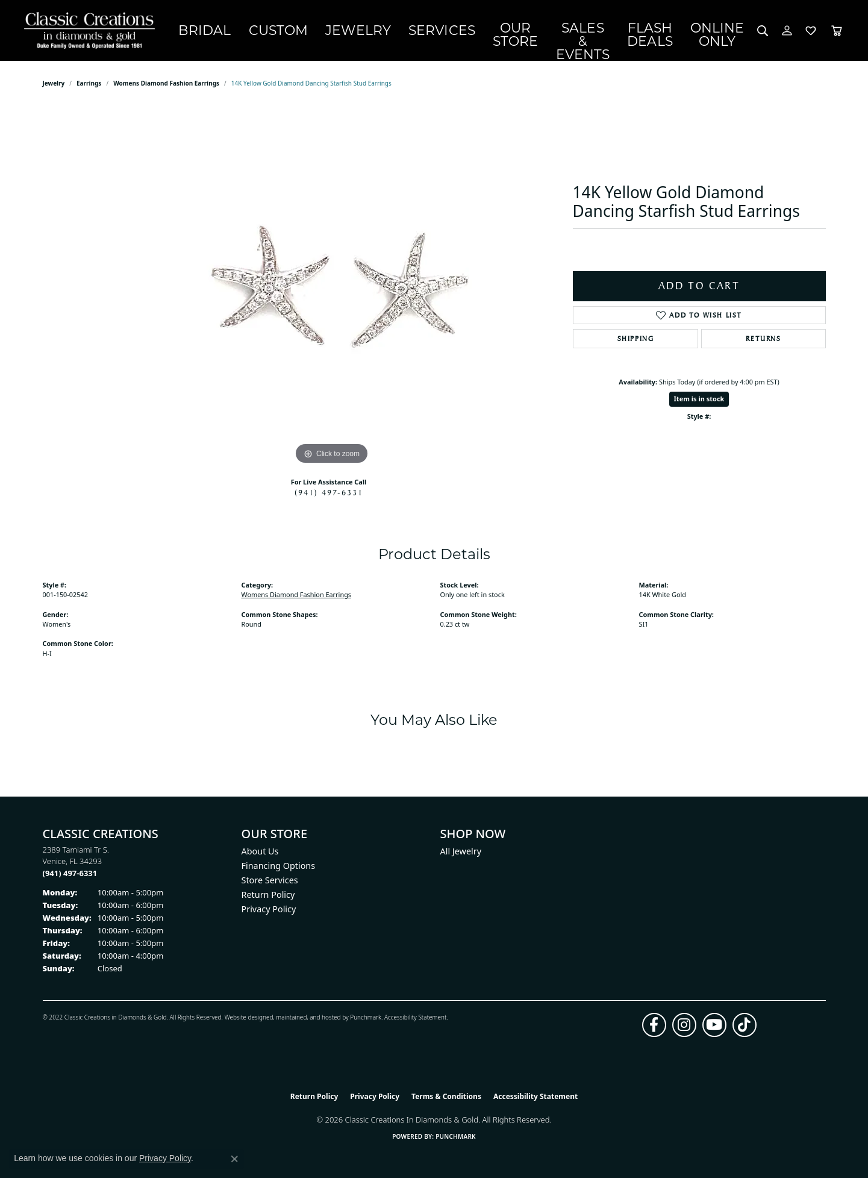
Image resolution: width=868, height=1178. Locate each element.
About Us (260, 851)
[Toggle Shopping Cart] (836, 31)
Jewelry (320, 31)
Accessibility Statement (415, 1018)
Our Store (460, 30)
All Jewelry (461, 851)
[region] (332, 288)
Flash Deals (648, 30)
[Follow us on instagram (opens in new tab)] (684, 1026)
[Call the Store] (70, 873)
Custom (256, 31)
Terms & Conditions (446, 1097)
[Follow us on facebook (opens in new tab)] (654, 1026)
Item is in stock (699, 399)
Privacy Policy (269, 909)
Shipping (635, 339)
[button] (763, 31)
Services (387, 31)
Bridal (198, 31)
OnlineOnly (722, 30)
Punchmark (365, 1018)
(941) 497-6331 (329, 492)
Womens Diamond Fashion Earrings (166, 84)
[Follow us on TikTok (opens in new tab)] (744, 1026)
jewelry (54, 84)
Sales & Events (551, 30)
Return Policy (268, 895)
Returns (763, 339)
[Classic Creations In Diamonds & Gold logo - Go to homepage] (88, 31)
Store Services (270, 880)
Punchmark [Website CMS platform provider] (456, 1137)
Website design (245, 1018)
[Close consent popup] (234, 1158)
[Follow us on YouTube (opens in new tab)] (714, 1026)
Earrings (88, 84)
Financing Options (279, 866)
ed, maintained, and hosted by (308, 1018)
